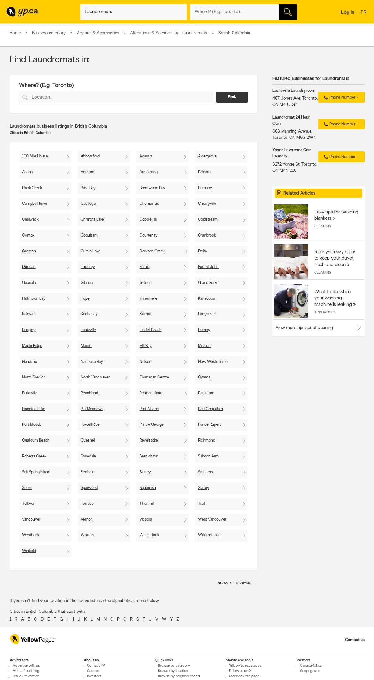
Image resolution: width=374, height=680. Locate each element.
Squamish (148, 488)
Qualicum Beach (36, 440)
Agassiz (146, 156)
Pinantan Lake (33, 409)
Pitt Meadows (92, 409)
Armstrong (149, 172)
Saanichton (149, 456)
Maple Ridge (32, 346)
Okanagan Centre (154, 377)
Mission (204, 346)
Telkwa (28, 504)
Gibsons (87, 283)
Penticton (206, 393)
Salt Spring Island (36, 472)
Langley (29, 330)
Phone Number (338, 97)
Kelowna (29, 314)
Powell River (91, 425)
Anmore (87, 172)
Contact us (355, 640)
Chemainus (149, 204)
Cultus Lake (90, 251)
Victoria (146, 520)
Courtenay (149, 235)
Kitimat (145, 314)
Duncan (29, 267)
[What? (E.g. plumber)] (133, 12)
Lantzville (88, 330)
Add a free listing (26, 671)
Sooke (27, 488)
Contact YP (96, 666)
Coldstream (208, 220)
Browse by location (173, 671)
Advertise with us (26, 666)
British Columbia (41, 611)
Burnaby (205, 188)
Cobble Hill (148, 220)
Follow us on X (240, 671)
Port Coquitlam (210, 409)
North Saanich (34, 377)
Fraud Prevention (26, 676)
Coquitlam (89, 235)
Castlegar (89, 204)
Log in (347, 12)
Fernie (145, 267)
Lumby (204, 330)
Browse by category (174, 666)
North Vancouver (95, 377)
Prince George (152, 425)
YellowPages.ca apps (245, 666)
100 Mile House (35, 156)
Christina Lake (92, 220)
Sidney (145, 472)
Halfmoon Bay (33, 299)
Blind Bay (88, 188)
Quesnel (88, 440)
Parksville (29, 393)
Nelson (145, 362)
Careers (93, 671)
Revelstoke (149, 440)
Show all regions (234, 583)
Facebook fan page (244, 676)
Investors (94, 676)
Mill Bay (146, 346)
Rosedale (88, 456)
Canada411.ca (311, 666)
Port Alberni (149, 409)
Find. (232, 97)
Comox (28, 235)
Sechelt (87, 472)
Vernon (87, 520)
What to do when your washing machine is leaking (333, 298)
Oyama (204, 377)
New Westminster (213, 362)
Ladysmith (207, 314)
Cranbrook (207, 235)
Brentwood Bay (152, 188)
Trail (201, 504)
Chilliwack (30, 220)
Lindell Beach (151, 330)
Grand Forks (208, 283)
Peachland (89, 393)
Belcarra (204, 172)
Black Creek (32, 188)
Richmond (206, 440)
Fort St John (208, 267)
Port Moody (32, 425)
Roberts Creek (34, 456)
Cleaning (322, 226)
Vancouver (31, 520)
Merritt (86, 346)
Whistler (88, 535)
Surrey (203, 488)
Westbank (30, 535)
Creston (29, 251)
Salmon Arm (208, 456)
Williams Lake (209, 535)
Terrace (87, 504)
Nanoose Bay (92, 362)
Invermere (148, 299)
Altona (27, 172)
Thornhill (147, 504)
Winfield (29, 551)
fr (364, 12)
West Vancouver (212, 520)
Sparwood (89, 488)
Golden (146, 283)
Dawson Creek (152, 251)
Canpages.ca (310, 671)
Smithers (205, 472)
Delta (202, 251)
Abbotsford (90, 156)
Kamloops (206, 299)
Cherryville (207, 204)
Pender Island (151, 393)
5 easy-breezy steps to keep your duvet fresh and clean (335, 258)
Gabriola (29, 283)
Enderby (88, 267)
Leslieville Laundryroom (293, 91)
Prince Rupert (209, 425)
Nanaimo (29, 362)
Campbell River (34, 204)
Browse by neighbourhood (179, 676)
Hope (85, 299)
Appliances (324, 312)
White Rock (149, 535)
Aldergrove (207, 156)
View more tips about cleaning (304, 328)
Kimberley (89, 314)
